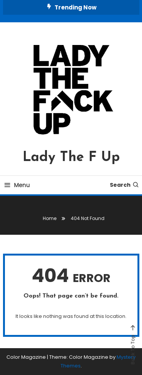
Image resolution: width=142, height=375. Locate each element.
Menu (16, 185)
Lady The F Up (71, 157)
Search (124, 185)
